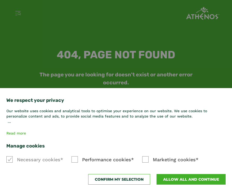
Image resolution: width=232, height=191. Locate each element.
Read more (16, 133)
